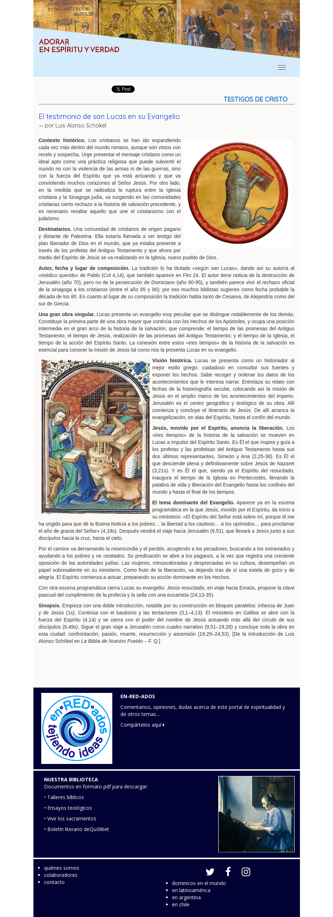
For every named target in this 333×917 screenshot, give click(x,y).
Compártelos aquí (142, 724)
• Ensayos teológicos (68, 807)
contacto (54, 882)
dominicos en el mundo (199, 883)
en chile (180, 904)
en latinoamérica (191, 890)
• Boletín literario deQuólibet (76, 829)
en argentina (186, 897)
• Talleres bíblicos (64, 797)
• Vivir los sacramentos (70, 818)
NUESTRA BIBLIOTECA (71, 779)
